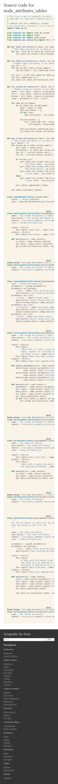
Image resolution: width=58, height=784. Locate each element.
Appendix (7, 778)
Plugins (6, 740)
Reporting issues (10, 704)
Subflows (7, 676)
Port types (8, 718)
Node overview (10, 712)
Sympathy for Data (17, 634)
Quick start (8, 653)
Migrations (8, 682)
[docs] (48, 211)
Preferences (8, 701)
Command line (9, 726)
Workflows (8, 664)
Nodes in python (10, 729)
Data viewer (8, 695)
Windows (7, 693)
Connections (8, 670)
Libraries (7, 685)
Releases (7, 767)
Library (6, 715)
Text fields (8, 673)
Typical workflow (11, 656)
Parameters (8, 756)
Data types (8, 746)
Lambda (7, 679)
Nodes (6, 667)
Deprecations (9, 770)
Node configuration (11, 698)
